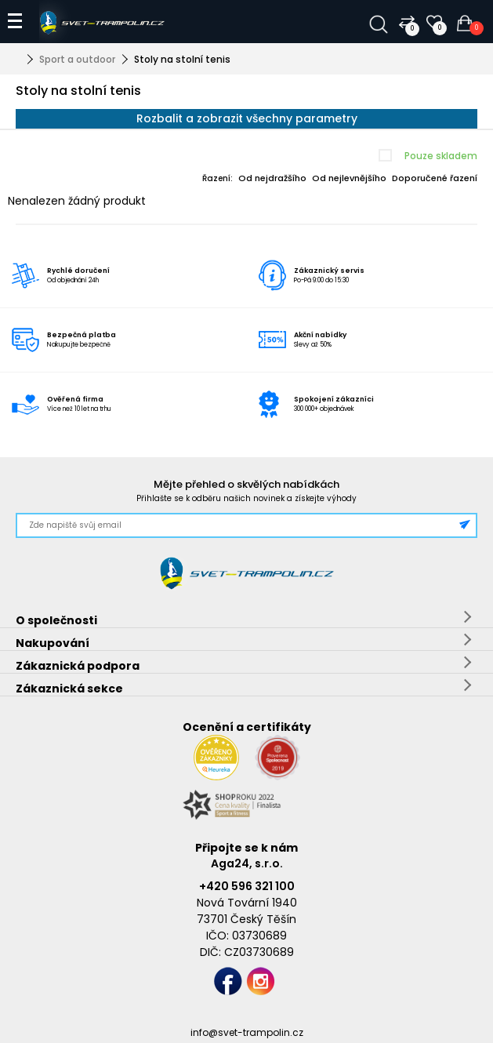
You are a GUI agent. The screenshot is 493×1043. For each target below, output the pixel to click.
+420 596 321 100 (247, 886)
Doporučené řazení (434, 178)
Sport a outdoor (77, 59)
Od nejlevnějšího (349, 178)
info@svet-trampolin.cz (246, 1032)
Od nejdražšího (272, 178)
